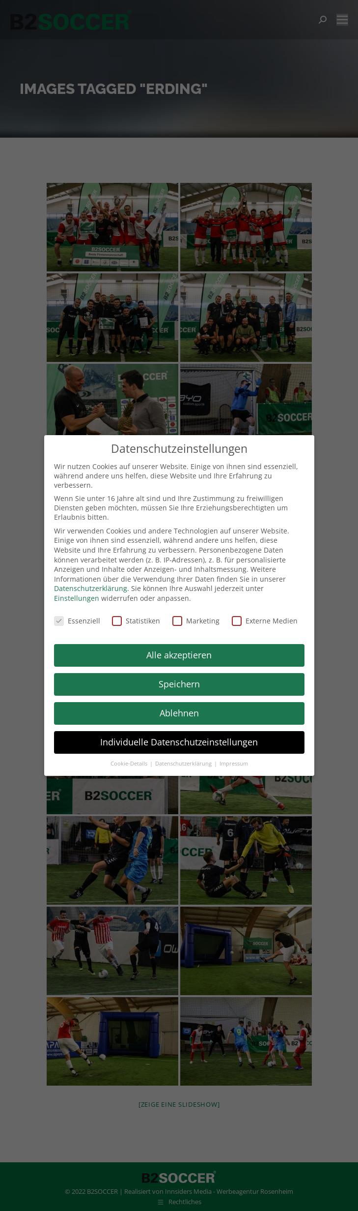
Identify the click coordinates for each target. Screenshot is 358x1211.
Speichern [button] (179, 684)
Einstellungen (76, 598)
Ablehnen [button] (179, 713)
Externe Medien (265, 620)
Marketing (196, 620)
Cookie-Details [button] (129, 763)
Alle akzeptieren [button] (179, 655)
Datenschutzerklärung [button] (184, 763)
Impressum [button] (234, 763)
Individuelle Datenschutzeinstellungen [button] (179, 742)
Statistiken (136, 620)
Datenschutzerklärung (90, 588)
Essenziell (77, 620)
